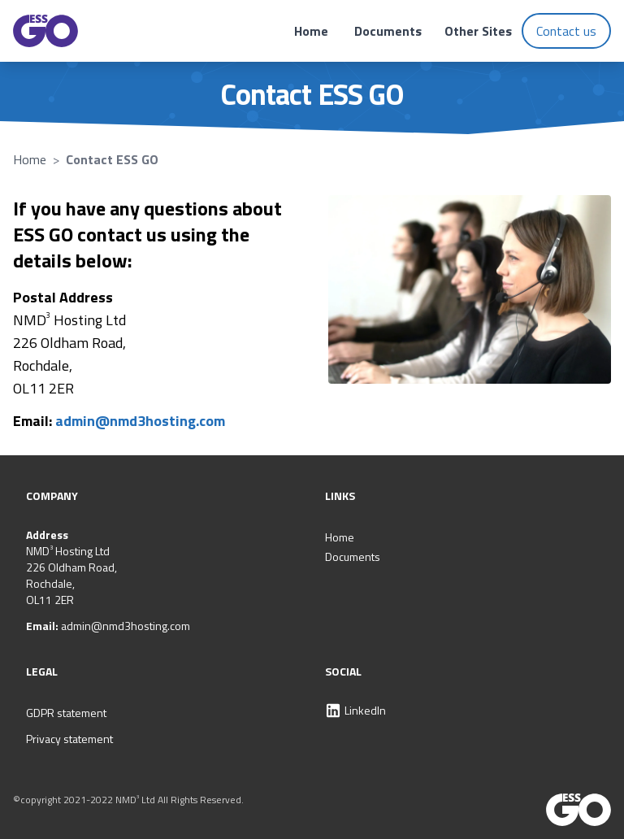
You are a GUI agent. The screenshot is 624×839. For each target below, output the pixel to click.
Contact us (566, 31)
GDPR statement (66, 712)
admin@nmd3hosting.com (140, 421)
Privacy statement (69, 738)
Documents (388, 31)
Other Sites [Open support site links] (478, 31)
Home (311, 31)
